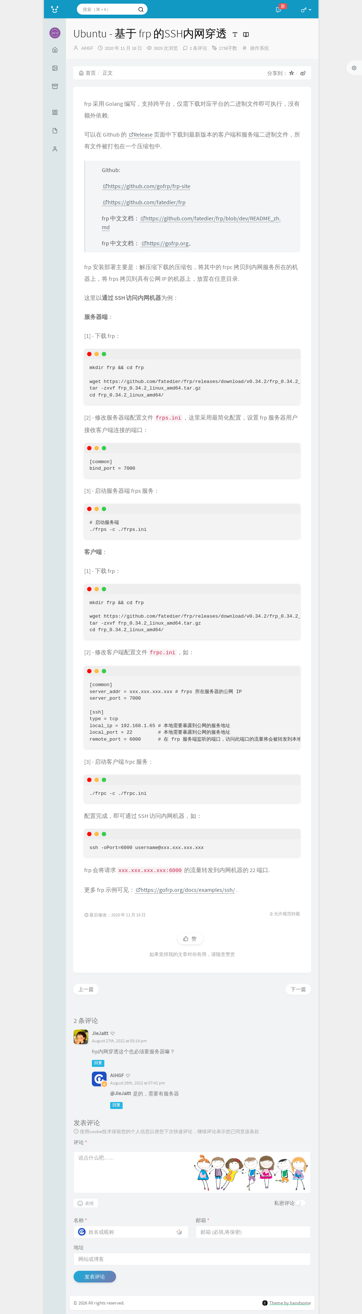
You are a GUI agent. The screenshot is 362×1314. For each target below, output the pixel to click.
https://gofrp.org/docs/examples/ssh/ (185, 889)
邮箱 (202, 1220)
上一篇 (86, 989)
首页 (87, 73)
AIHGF (87, 48)
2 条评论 (198, 48)
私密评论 (284, 1203)
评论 (80, 1142)
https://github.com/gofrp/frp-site (146, 186)
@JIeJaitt (120, 1093)
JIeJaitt (100, 1033)
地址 (79, 1247)
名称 (80, 1220)
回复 (98, 1063)
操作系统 (259, 48)
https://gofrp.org (165, 243)
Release (141, 134)
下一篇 (298, 989)
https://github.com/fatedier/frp (144, 202)
